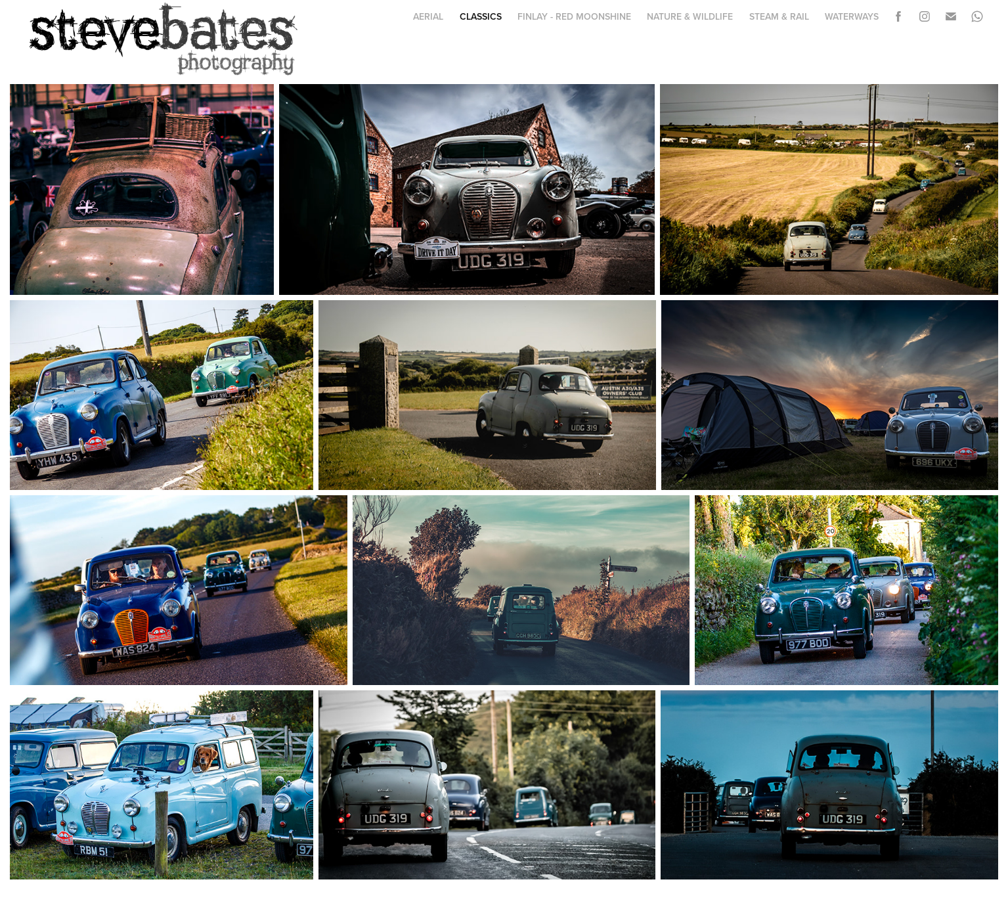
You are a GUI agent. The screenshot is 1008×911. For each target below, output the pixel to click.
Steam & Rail (779, 16)
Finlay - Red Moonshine (574, 16)
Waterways (852, 16)
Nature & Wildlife (690, 16)
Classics (481, 16)
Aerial (428, 16)
